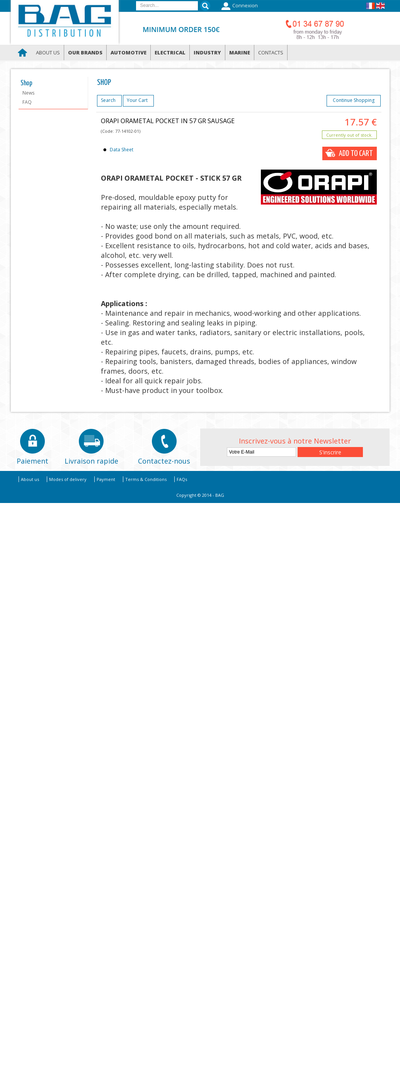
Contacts (270, 52)
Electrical (170, 52)
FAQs (182, 479)
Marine (239, 52)
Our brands (85, 52)
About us (48, 52)
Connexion (239, 6)
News (28, 93)
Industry (207, 52)
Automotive (128, 52)
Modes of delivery (68, 479)
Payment (106, 479)
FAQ (27, 102)
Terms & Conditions (146, 479)
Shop (26, 83)
